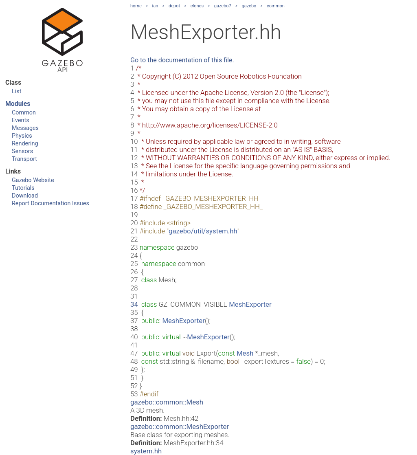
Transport (24, 159)
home (136, 6)
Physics (22, 135)
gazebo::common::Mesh (166, 402)
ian (155, 6)
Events (20, 120)
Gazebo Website (33, 180)
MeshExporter (250, 304)
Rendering (25, 143)
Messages (25, 128)
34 (134, 304)
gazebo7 (222, 6)
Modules (17, 104)
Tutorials (23, 188)
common (276, 6)
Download (25, 195)
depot (174, 6)
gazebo (249, 6)
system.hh (146, 451)
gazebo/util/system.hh (203, 231)
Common (24, 112)
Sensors (22, 151)
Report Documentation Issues (50, 203)
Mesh (245, 353)
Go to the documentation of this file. (182, 60)
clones (197, 6)
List (16, 91)
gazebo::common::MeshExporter (179, 426)
